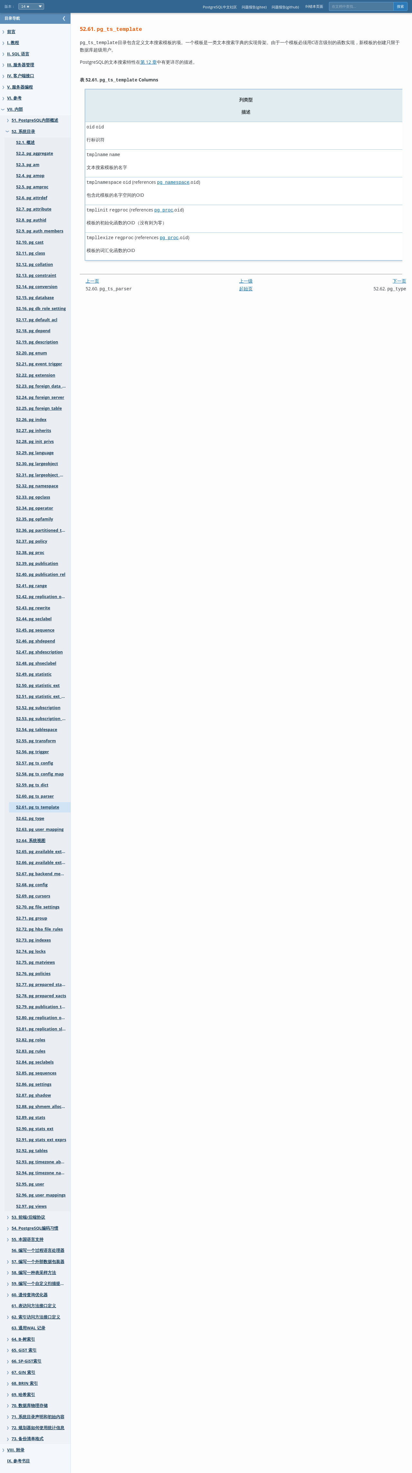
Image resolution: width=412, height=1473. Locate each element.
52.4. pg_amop (30, 175)
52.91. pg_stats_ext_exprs (41, 1139)
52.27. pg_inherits (33, 430)
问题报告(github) (285, 7)
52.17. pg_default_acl (36, 320)
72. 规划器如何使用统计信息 (38, 1428)
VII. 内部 (15, 109)
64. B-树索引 (23, 1339)
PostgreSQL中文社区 (220, 7)
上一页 (105, 276)
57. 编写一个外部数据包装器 (38, 1261)
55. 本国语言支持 (27, 1239)
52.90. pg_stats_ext (34, 1128)
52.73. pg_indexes (33, 940)
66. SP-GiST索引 (27, 1361)
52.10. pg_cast (29, 242)
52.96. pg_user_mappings (41, 1195)
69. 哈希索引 (23, 1394)
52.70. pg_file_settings (38, 907)
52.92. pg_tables (32, 1150)
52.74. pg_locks (31, 951)
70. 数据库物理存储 (30, 1405)
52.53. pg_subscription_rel (42, 718)
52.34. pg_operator (34, 508)
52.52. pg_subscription (38, 707)
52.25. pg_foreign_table (39, 408)
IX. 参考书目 (18, 1461)
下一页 (399, 276)
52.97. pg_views (31, 1206)
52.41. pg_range (31, 585)
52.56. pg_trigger (32, 752)
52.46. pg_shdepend (35, 641)
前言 (11, 31)
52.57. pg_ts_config (34, 763)
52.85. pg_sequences (36, 1073)
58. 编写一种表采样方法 (34, 1272)
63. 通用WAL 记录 (28, 1328)
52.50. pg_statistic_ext (38, 685)
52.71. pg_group (31, 918)
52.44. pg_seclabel (34, 619)
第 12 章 (161, 61)
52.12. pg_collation (34, 264)
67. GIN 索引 (23, 1372)
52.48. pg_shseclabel (36, 663)
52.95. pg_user (30, 1184)
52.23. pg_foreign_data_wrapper (48, 386)
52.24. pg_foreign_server (40, 397)
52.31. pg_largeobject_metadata (48, 475)
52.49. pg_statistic (34, 674)
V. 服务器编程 (20, 87)
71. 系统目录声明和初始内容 (38, 1417)
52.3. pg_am (27, 164)
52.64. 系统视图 (30, 840)
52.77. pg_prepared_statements (47, 984)
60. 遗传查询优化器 (30, 1295)
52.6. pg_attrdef (31, 198)
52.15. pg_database (35, 297)
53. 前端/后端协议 (28, 1217)
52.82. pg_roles (30, 1040)
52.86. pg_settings (34, 1084)
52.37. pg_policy (31, 541)
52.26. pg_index (31, 419)
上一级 (252, 276)
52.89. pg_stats (30, 1117)
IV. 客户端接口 (20, 76)
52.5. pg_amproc (32, 187)
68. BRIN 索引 (25, 1383)
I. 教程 (13, 42)
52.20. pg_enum (31, 353)
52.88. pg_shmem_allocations (45, 1106)
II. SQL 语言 (18, 54)
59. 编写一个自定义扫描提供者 (40, 1283)
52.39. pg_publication (37, 563)
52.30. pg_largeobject (37, 463)
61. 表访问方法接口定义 (34, 1306)
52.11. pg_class (30, 253)
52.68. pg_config (32, 884)
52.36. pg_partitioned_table (43, 530)
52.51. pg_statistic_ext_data (43, 696)
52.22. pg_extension (35, 375)
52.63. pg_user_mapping (40, 829)
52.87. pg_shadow (33, 1095)
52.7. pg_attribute (34, 209)
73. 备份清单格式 (27, 1438)
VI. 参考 (14, 98)
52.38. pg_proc (30, 552)
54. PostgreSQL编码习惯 (35, 1228)
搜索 (400, 6)
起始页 (252, 284)
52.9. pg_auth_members (39, 231)
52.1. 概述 (25, 142)
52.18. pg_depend (33, 330)
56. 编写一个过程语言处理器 (38, 1250)
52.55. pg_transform (36, 741)
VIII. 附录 (15, 1450)
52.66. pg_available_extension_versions (49, 862)
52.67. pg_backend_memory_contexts (49, 874)
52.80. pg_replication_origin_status (49, 1017)
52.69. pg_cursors (33, 896)
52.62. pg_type (30, 818)
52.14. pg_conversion (37, 286)
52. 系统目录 (23, 131)
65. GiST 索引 (24, 1350)
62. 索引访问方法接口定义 (36, 1317)
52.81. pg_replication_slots (42, 1029)
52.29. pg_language (35, 452)
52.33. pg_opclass (33, 497)
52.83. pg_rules (30, 1051)
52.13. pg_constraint (36, 275)
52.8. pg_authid (31, 220)
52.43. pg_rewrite (33, 608)
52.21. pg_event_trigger (39, 364)
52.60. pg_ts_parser (35, 796)
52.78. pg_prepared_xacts (41, 996)
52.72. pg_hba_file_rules (39, 929)
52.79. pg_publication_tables (44, 1006)
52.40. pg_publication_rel (40, 574)
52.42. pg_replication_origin (43, 596)
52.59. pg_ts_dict (32, 785)
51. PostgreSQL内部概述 (35, 120)
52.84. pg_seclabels (35, 1062)
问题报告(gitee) (254, 7)
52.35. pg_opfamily (34, 519)
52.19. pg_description (37, 342)
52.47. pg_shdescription (39, 652)
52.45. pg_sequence (35, 630)
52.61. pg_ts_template (37, 807)
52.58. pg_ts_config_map (40, 774)
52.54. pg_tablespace (36, 729)
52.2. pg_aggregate (34, 153)
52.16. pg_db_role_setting (41, 308)
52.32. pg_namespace (37, 486)
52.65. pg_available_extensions (46, 851)
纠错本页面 (314, 6)
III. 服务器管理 (20, 65)
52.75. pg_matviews (35, 962)
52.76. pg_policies (33, 973)
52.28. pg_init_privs (35, 441)
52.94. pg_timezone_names (42, 1173)
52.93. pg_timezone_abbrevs (44, 1162)
